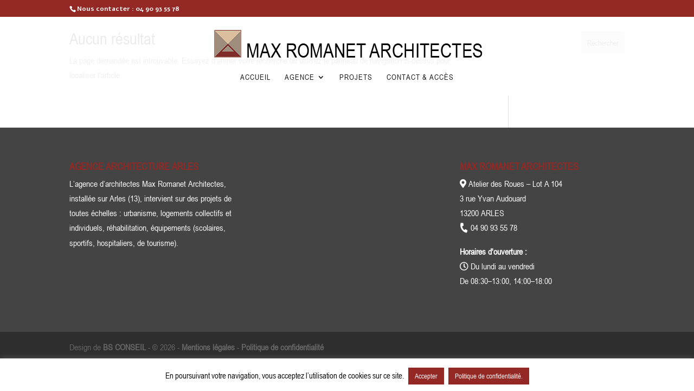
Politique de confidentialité (282, 347)
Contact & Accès (420, 77)
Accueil (255, 77)
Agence (299, 77)
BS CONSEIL (124, 347)
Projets (355, 77)
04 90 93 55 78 (157, 8)
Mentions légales (208, 347)
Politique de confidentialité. (489, 375)
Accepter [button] (426, 375)
